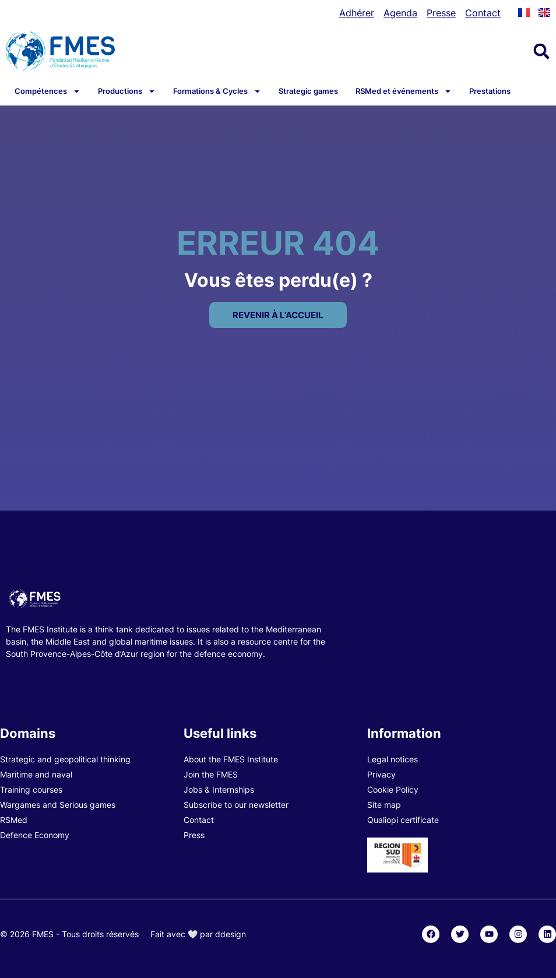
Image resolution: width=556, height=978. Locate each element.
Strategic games (308, 91)
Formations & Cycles (217, 91)
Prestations (490, 91)
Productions (127, 91)
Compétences (47, 91)
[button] (541, 51)
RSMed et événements (404, 91)
